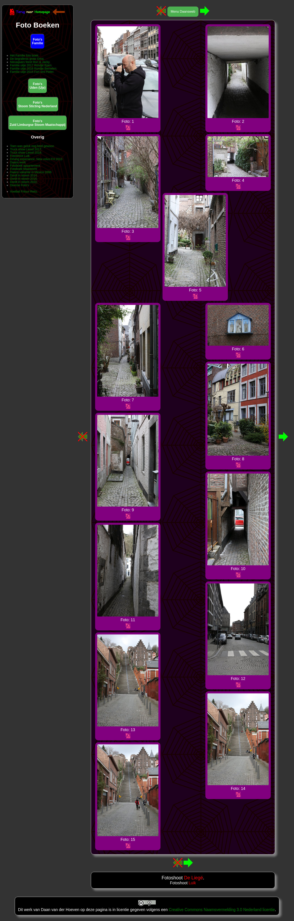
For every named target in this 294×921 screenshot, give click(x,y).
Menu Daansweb (183, 11)
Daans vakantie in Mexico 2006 (30, 172)
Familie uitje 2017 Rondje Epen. (31, 65)
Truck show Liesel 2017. (26, 149)
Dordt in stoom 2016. (24, 178)
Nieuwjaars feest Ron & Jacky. (30, 62)
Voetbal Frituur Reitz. (24, 191)
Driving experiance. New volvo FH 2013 (36, 159)
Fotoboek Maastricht (23, 168)
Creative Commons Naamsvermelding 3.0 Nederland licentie (222, 909)
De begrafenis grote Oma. (27, 58)
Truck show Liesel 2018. (26, 152)
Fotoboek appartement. (25, 165)
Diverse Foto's (19, 185)
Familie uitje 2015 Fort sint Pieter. (32, 71)
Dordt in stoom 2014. (24, 175)
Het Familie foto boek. (24, 55)
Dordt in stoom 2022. (24, 182)
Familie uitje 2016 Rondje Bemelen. (33, 68)
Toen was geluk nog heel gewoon (32, 146)
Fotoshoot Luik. (20, 155)
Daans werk (18, 162)
